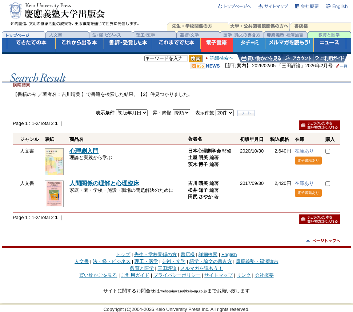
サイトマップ (218, 275)
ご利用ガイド (135, 275)
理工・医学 (146, 261)
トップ (123, 254)
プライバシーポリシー (177, 275)
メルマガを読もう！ (201, 268)
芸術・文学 (173, 261)
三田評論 (167, 268)
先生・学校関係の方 (155, 254)
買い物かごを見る (98, 275)
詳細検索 (207, 254)
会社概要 (264, 275)
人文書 (82, 261)
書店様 (188, 254)
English (229, 254)
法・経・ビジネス (112, 261)
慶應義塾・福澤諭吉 (257, 261)
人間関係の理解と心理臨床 (104, 183)
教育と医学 (142, 268)
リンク (244, 275)
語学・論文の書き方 (210, 261)
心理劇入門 (84, 151)
